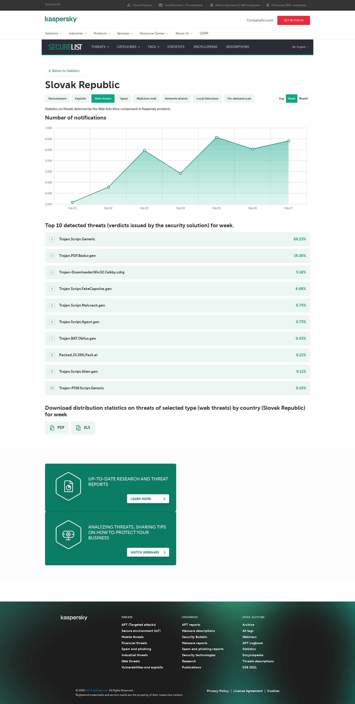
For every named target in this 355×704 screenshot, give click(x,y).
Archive (248, 624)
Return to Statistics (64, 71)
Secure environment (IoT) (141, 631)
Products (100, 33)
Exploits (80, 98)
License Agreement (248, 691)
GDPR (204, 33)
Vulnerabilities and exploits (142, 667)
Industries (76, 33)
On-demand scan (239, 98)
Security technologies (198, 655)
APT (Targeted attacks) (139, 624)
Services (123, 33)
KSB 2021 (249, 667)
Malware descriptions (198, 631)
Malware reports (194, 643)
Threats (98, 47)
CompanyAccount (260, 20)
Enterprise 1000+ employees (289, 5)
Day (281, 98)
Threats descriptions (258, 661)
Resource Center (152, 33)
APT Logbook (252, 643)
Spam (124, 98)
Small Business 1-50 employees (184, 5)
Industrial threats (135, 655)
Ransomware (57, 98)
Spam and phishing (136, 649)
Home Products (142, 5)
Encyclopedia (205, 47)
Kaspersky (61, 17)
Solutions (51, 33)
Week (291, 98)
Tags (152, 47)
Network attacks (176, 98)
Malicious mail (146, 98)
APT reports (191, 624)
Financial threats (134, 643)
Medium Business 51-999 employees (237, 5)
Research (189, 661)
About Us (182, 33)
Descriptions (237, 47)
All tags (247, 631)
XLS (83, 427)
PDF (57, 427)
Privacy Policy (218, 691)
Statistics (176, 47)
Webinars (249, 637)
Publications (191, 667)
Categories (127, 47)
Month (303, 98)
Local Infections (207, 98)
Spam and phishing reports (202, 649)
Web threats (103, 98)
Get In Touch (293, 20)
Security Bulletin (194, 637)
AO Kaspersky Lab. (97, 690)
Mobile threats (133, 637)
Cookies (273, 691)
